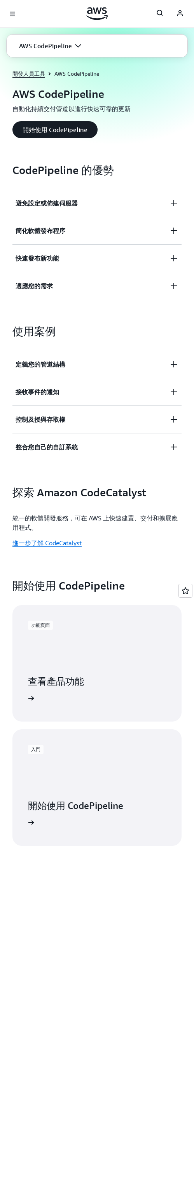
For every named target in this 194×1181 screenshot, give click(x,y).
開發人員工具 (28, 73)
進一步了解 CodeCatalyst (47, 543)
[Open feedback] (185, 591)
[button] (50, 46)
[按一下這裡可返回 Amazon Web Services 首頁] (97, 13)
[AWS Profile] (180, 14)
